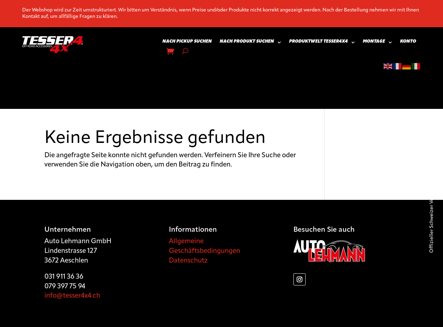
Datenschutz (188, 261)
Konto (408, 41)
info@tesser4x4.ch (72, 296)
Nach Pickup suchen (187, 41)
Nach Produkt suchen (247, 41)
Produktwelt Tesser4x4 (318, 41)
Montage (374, 41)
